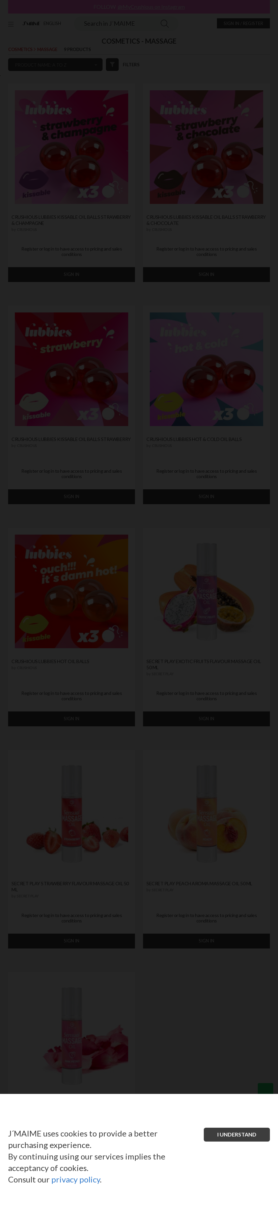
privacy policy (75, 1179)
